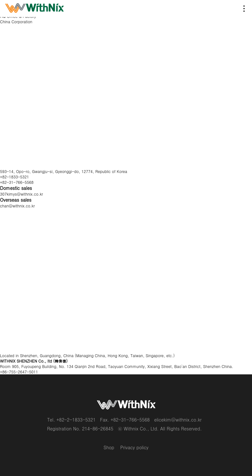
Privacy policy (134, 447)
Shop (109, 447)
